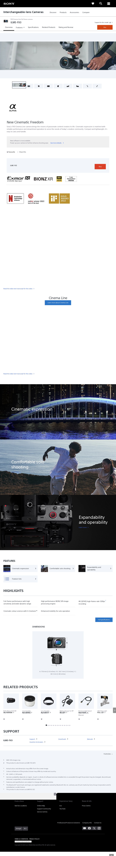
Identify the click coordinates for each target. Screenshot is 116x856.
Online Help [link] (41, 811)
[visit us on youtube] (84, 833)
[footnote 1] (105, 600)
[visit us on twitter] (94, 833)
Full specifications (104, 620)
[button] (19, 84)
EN (25, 833)
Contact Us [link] (97, 828)
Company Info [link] (87, 828)
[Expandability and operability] (95, 568)
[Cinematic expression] (20, 568)
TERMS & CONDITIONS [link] (21, 844)
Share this (21, 152)
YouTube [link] (62, 814)
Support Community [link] (44, 814)
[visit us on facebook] (89, 833)
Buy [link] (105, 27)
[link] (9, 3)
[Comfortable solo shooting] (58, 568)
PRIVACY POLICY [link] (34, 844)
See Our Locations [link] (21, 811)
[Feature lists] (20, 578)
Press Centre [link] (86, 811)
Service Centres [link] (42, 817)
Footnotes (107, 759)
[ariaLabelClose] (109, 3)
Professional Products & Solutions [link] (68, 828)
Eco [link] (61, 811)
